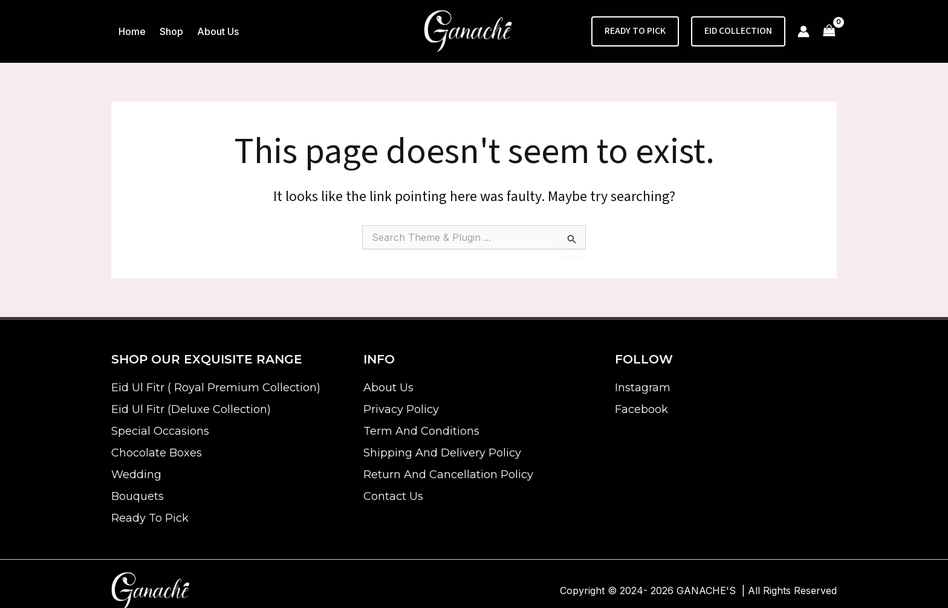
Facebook (641, 409)
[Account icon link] (803, 31)
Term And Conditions (421, 431)
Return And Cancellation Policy (448, 474)
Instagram (642, 387)
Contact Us (393, 496)
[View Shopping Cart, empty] (829, 31)
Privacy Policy (401, 409)
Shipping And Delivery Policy (442, 452)
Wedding (136, 474)
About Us (388, 387)
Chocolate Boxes (156, 452)
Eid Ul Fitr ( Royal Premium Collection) (215, 387)
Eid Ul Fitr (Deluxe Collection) (191, 409)
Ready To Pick (150, 518)
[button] (635, 31)
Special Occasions (160, 431)
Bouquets (137, 496)
